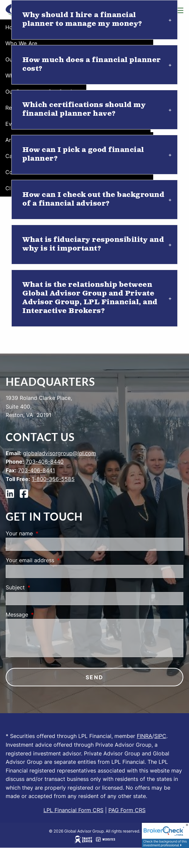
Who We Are (21, 43)
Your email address (57, 560)
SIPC (160, 736)
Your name (46, 533)
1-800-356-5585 (53, 479)
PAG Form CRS (127, 810)
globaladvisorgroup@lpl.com (59, 453)
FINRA (144, 736)
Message (44, 614)
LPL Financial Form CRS (73, 810)
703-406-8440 (45, 461)
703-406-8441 (36, 470)
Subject (42, 587)
